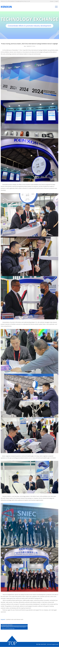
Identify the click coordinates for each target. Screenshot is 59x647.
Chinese (51, 1)
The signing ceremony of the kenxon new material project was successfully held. (14, 627)
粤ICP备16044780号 (41, 644)
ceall (57, 644)
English (56, 1)
